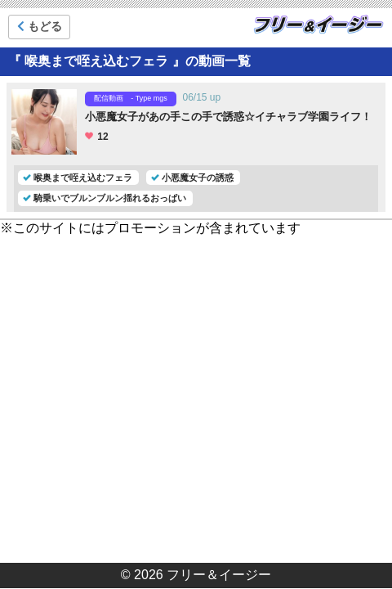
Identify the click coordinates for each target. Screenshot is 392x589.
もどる (39, 26)
